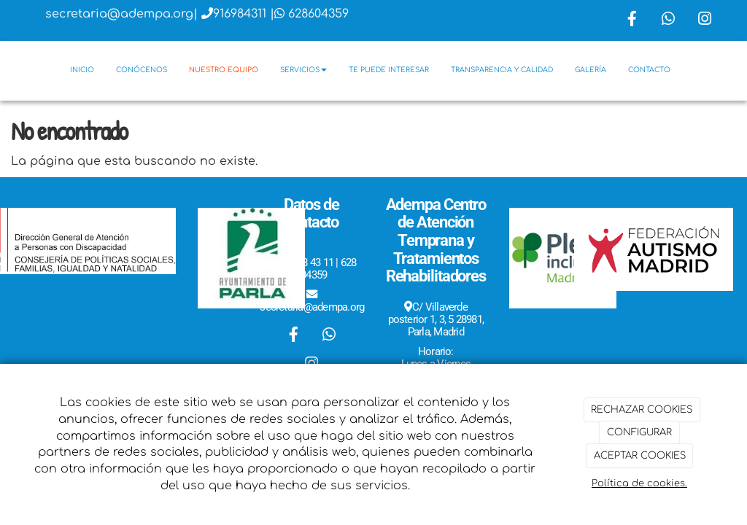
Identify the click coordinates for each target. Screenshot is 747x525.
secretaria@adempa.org (119, 13)
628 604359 (326, 268)
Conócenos (141, 70)
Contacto (649, 70)
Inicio (82, 70)
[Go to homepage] (7, 70)
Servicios (303, 70)
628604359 (318, 13)
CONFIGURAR (639, 432)
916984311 (239, 13)
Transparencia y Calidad (502, 70)
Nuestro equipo (223, 70)
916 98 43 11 (306, 262)
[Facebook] (631, 20)
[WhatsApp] (668, 20)
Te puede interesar (389, 70)
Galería (590, 70)
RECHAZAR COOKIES (641, 410)
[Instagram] (704, 20)
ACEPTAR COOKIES (640, 456)
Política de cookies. (639, 483)
